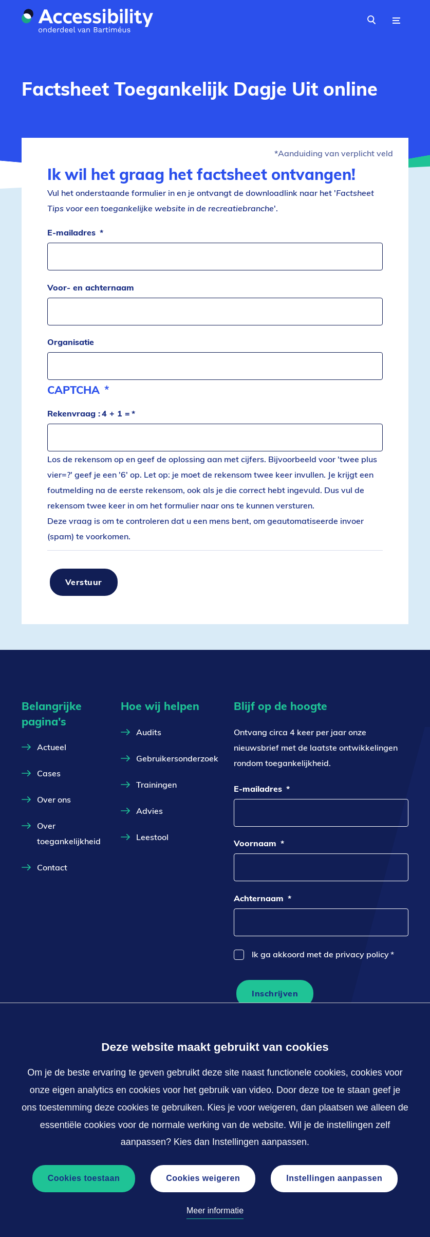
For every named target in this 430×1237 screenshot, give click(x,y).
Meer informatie (215, 1210)
